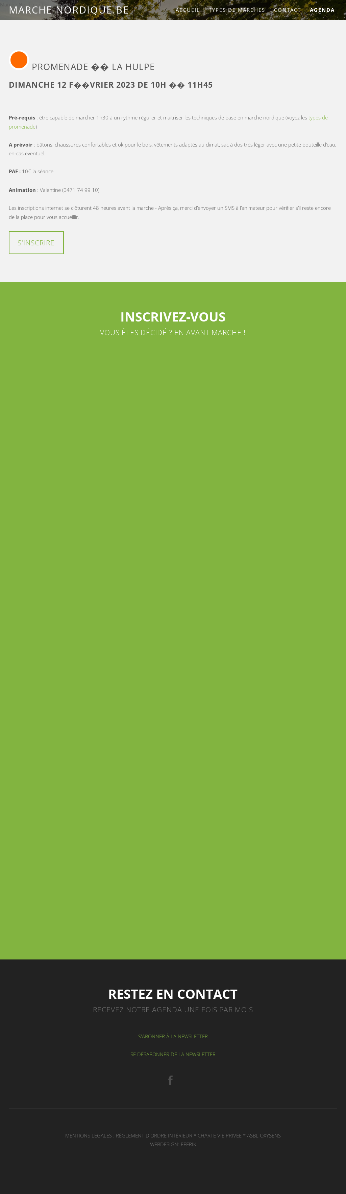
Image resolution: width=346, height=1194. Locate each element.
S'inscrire (36, 242)
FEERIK (188, 1144)
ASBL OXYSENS (264, 1135)
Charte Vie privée (220, 1135)
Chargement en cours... (173, 644)
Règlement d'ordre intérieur (154, 1135)
